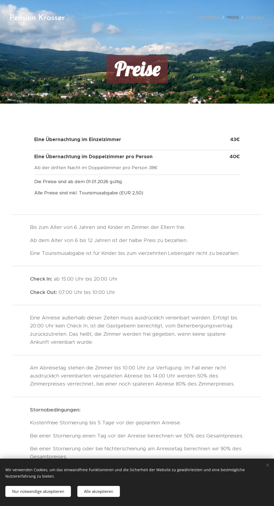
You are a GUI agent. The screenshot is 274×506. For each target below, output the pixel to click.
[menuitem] (209, 17)
